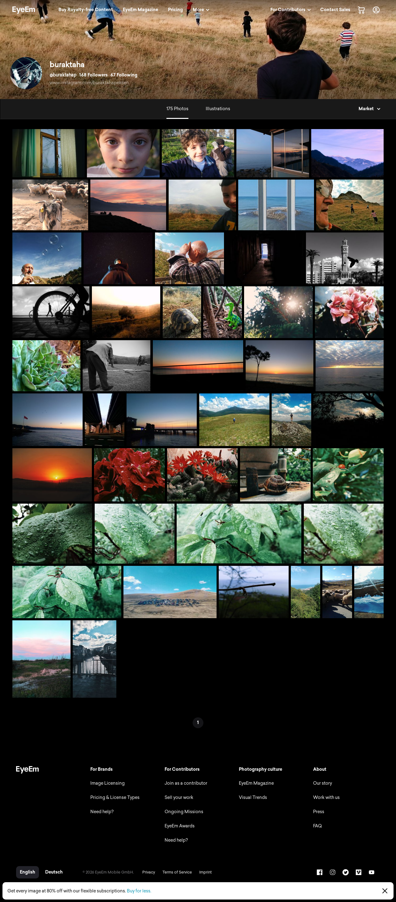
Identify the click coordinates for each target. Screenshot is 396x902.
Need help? (102, 811)
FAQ (317, 826)
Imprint (205, 872)
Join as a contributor (186, 783)
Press (318, 811)
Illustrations (218, 108)
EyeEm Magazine (256, 783)
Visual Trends (253, 797)
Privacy (148, 872)
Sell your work (179, 797)
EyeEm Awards (180, 826)
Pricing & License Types (115, 797)
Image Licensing (107, 783)
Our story (322, 783)
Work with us (326, 797)
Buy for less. (139, 891)
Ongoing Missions (184, 811)
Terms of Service (177, 872)
